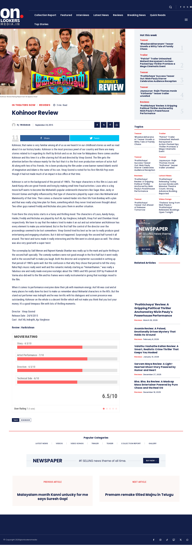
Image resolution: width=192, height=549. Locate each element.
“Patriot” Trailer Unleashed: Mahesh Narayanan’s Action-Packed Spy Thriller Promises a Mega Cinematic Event (157, 62)
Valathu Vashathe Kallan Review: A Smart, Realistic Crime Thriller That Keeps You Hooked (156, 349)
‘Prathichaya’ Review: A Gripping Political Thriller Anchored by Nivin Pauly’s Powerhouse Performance (158, 109)
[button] (170, 7)
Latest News (165, 176)
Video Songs (165, 199)
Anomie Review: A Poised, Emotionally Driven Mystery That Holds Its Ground (155, 331)
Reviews (44, 105)
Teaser (144, 40)
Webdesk (25, 125)
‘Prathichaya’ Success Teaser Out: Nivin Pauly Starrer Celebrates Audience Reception (158, 79)
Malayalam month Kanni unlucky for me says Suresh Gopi (52, 501)
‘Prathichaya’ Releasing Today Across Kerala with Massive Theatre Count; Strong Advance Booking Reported (168, 186)
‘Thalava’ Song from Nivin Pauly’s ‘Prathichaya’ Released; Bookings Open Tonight (169, 207)
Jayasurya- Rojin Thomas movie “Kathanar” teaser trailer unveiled (158, 93)
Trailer (144, 55)
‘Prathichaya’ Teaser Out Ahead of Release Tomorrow (143, 206)
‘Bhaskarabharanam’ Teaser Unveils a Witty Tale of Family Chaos (156, 46)
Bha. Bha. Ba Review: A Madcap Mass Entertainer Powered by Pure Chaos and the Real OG (156, 385)
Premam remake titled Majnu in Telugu (139, 495)
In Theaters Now (24, 105)
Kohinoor (25, 420)
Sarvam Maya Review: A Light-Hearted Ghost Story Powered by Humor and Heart (155, 367)
